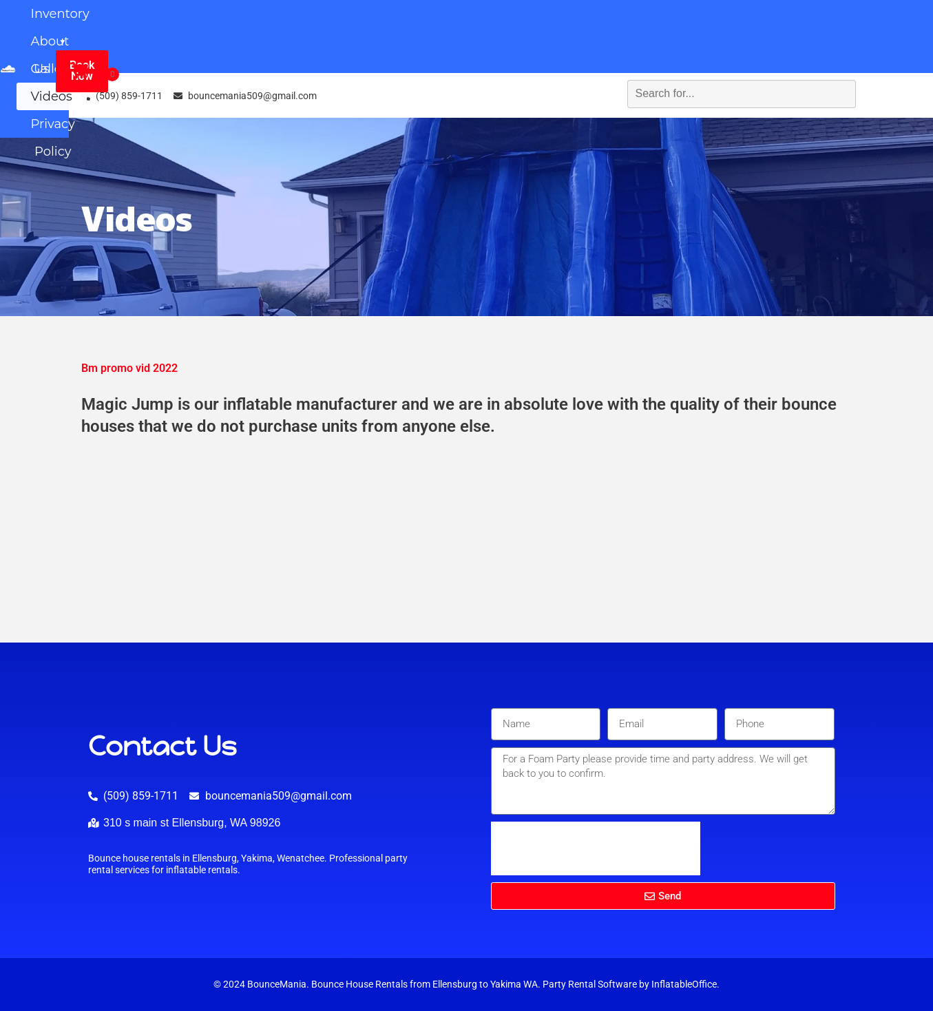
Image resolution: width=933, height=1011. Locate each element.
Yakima (505, 984)
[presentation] (595, 848)
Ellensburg (454, 984)
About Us (434, 22)
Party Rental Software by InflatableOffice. (631, 984)
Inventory (315, 22)
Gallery (535, 22)
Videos (621, 22)
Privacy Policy (460, 50)
